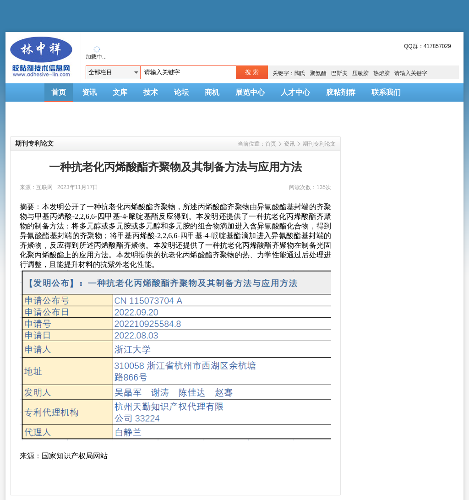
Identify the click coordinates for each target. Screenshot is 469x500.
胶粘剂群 (340, 92)
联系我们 (386, 92)
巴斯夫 (339, 73)
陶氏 (299, 73)
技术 (150, 92)
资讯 (89, 92)
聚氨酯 (318, 73)
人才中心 (295, 92)
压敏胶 (360, 73)
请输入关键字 (410, 73)
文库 (120, 92)
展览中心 (250, 92)
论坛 (181, 92)
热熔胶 (381, 73)
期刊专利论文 (319, 143)
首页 (58, 92)
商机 (212, 92)
